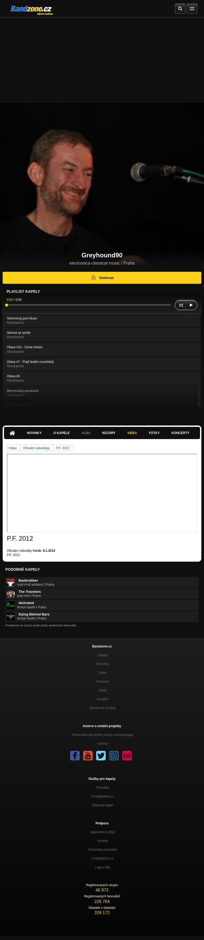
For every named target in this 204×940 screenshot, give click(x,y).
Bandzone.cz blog (102, 708)
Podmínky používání (102, 850)
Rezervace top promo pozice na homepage (102, 735)
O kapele (61, 433)
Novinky (34, 433)
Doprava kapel (102, 805)
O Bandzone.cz (102, 858)
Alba (86, 433)
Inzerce (102, 743)
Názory (109, 433)
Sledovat (102, 278)
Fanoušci (102, 681)
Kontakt (102, 841)
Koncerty (180, 433)
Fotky (154, 433)
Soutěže (102, 699)
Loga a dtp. (102, 867)
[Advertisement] (102, 57)
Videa (132, 433)
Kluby (103, 690)
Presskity (102, 787)
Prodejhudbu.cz (103, 796)
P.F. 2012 (62, 448)
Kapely (103, 655)
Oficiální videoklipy (36, 448)
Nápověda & (102, 832)
